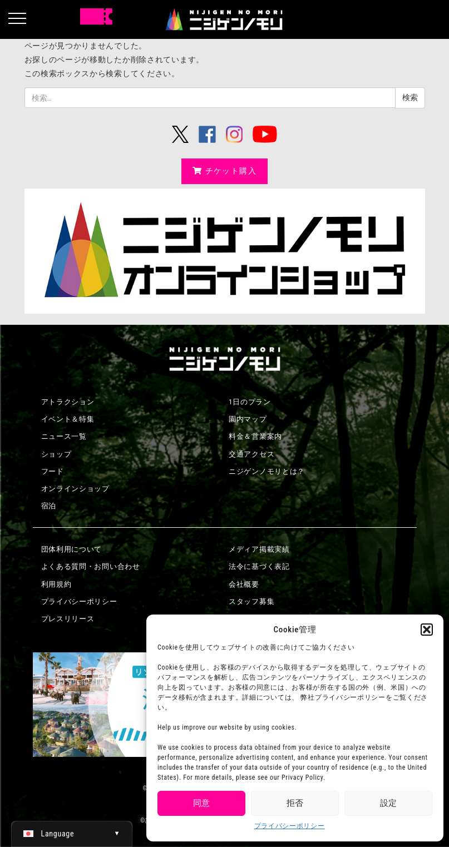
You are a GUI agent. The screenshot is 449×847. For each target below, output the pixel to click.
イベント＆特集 (68, 419)
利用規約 (56, 584)
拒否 (295, 803)
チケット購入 (224, 170)
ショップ (56, 454)
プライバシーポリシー (289, 826)
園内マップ (248, 419)
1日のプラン (250, 402)
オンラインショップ (75, 488)
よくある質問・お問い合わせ (90, 566)
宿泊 (48, 506)
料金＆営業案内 (255, 436)
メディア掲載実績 (259, 549)
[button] (426, 629)
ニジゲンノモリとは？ (267, 471)
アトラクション (68, 402)
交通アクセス (251, 454)
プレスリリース (68, 619)
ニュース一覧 (64, 436)
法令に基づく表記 (259, 566)
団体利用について (71, 549)
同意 (201, 803)
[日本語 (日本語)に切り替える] (71, 833)
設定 (388, 803)
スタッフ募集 (251, 601)
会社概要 (244, 584)
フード (52, 471)
